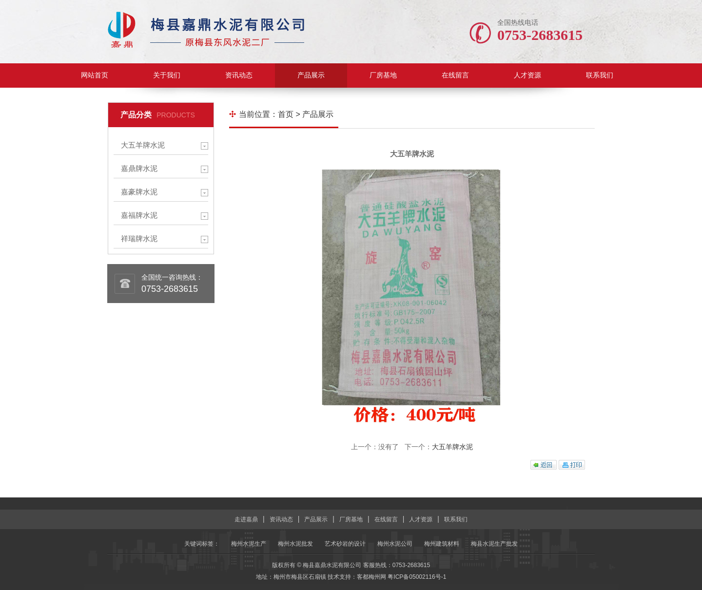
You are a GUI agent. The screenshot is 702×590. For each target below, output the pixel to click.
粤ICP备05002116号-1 (417, 576)
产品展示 (311, 75)
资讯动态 (239, 75)
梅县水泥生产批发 (494, 543)
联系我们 (599, 75)
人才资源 (527, 75)
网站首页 (94, 75)
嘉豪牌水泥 (139, 192)
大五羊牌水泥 (143, 145)
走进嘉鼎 (246, 519)
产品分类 (136, 115)
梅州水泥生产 (248, 543)
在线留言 (455, 75)
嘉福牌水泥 (139, 215)
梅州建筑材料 (441, 543)
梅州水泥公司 (394, 543)
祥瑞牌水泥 (139, 238)
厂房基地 (383, 75)
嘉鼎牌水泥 (139, 168)
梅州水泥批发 (295, 543)
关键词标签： (201, 543)
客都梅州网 (371, 576)
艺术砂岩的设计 (345, 543)
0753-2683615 (169, 289)
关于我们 (166, 75)
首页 (285, 114)
